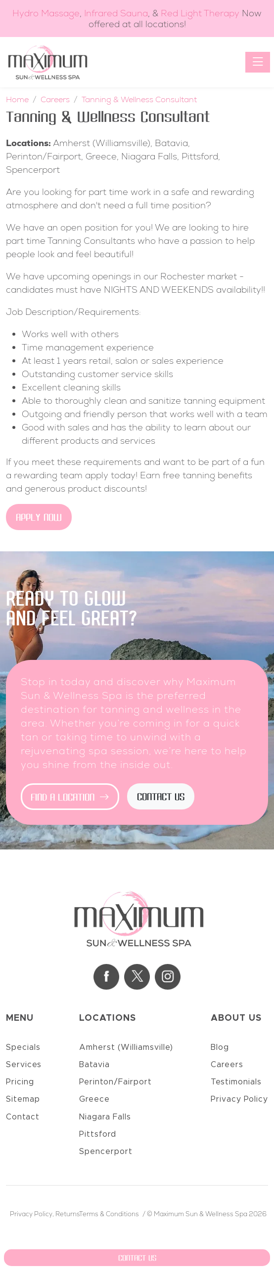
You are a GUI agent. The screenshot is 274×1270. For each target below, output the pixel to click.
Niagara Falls (105, 1117)
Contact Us (160, 797)
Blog (220, 1047)
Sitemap (23, 1099)
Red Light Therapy (200, 13)
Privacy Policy (239, 1099)
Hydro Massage (46, 13)
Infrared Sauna (116, 13)
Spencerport (106, 1151)
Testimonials (236, 1082)
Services (24, 1065)
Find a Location (70, 798)
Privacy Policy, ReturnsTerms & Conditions (74, 1214)
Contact (23, 1117)
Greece (94, 1099)
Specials (23, 1047)
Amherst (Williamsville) (126, 1047)
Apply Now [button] (39, 518)
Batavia (94, 1065)
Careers (227, 1065)
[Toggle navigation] (257, 62)
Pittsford (97, 1134)
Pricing (20, 1082)
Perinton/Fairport (115, 1082)
